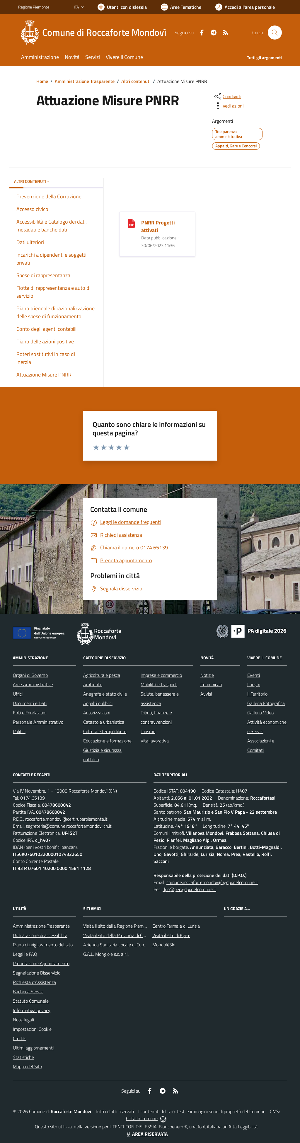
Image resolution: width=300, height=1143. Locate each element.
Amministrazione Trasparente (85, 81)
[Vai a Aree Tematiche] (181, 7)
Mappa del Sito (27, 1066)
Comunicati (211, 684)
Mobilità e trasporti (159, 684)
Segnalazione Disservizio (36, 972)
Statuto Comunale (31, 1000)
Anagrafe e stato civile (105, 693)
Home (42, 81)
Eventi (253, 675)
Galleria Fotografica (266, 703)
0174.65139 (32, 797)
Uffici (18, 693)
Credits (19, 1038)
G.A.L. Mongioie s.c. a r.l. (106, 954)
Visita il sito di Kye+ (171, 935)
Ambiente (92, 684)
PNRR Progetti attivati (158, 226)
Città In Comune (142, 1118)
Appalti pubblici (97, 703)
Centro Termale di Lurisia (176, 925)
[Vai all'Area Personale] (245, 7)
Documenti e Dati (30, 703)
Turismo (148, 731)
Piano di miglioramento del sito (43, 944)
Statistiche (23, 1057)
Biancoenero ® (173, 1126)
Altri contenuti (136, 81)
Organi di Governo (30, 675)
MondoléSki (163, 944)
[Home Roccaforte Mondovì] (95, 33)
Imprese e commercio (161, 675)
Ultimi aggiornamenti (33, 1047)
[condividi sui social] (227, 96)
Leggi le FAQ (25, 954)
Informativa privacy (31, 1010)
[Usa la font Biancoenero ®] (122, 7)
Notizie (207, 675)
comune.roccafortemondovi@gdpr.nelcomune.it (212, 882)
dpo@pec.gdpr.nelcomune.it (189, 889)
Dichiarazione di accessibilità (40, 935)
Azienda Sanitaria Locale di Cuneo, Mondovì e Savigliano (137, 944)
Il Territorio (257, 693)
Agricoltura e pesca (101, 675)
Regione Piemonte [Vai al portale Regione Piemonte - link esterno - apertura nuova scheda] (33, 7)
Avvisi (206, 693)
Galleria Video (260, 712)
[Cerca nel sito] (275, 32)
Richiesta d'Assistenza (34, 982)
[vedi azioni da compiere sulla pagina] (228, 105)
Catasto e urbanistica (103, 721)
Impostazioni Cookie (32, 1029)
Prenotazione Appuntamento (41, 963)
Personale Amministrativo (38, 721)
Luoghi (253, 684)
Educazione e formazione (107, 740)
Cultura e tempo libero (104, 731)
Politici (19, 731)
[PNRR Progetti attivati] (131, 223)
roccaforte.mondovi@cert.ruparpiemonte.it (66, 818)
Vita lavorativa (155, 740)
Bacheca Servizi (28, 991)
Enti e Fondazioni (29, 712)
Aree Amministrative (33, 684)
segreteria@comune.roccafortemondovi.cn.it (69, 825)
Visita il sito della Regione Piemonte (118, 925)
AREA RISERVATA (146, 1133)
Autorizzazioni (96, 712)
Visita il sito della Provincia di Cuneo (117, 935)
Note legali (23, 1019)
